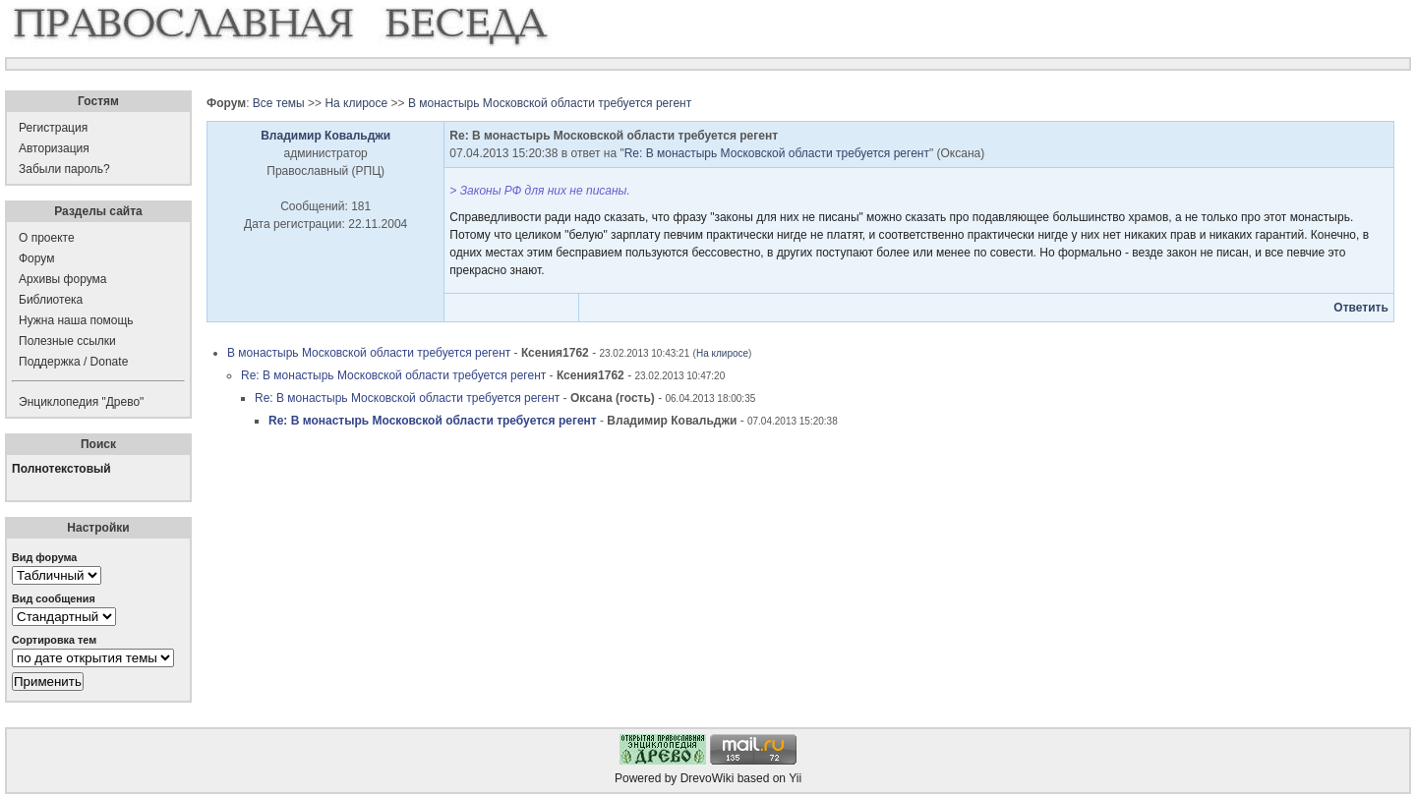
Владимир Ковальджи (325, 135)
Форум (36, 258)
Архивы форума (62, 279)
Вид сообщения (53, 598)
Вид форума (44, 557)
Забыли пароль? (64, 169)
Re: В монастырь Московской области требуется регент (776, 153)
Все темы (279, 103)
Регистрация (53, 128)
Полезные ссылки (67, 341)
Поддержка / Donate (73, 362)
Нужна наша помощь (76, 320)
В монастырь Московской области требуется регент (549, 103)
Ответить (1360, 307)
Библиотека (51, 300)
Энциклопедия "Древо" (81, 402)
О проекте (47, 238)
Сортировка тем (54, 640)
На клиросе (355, 103)
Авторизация (54, 148)
